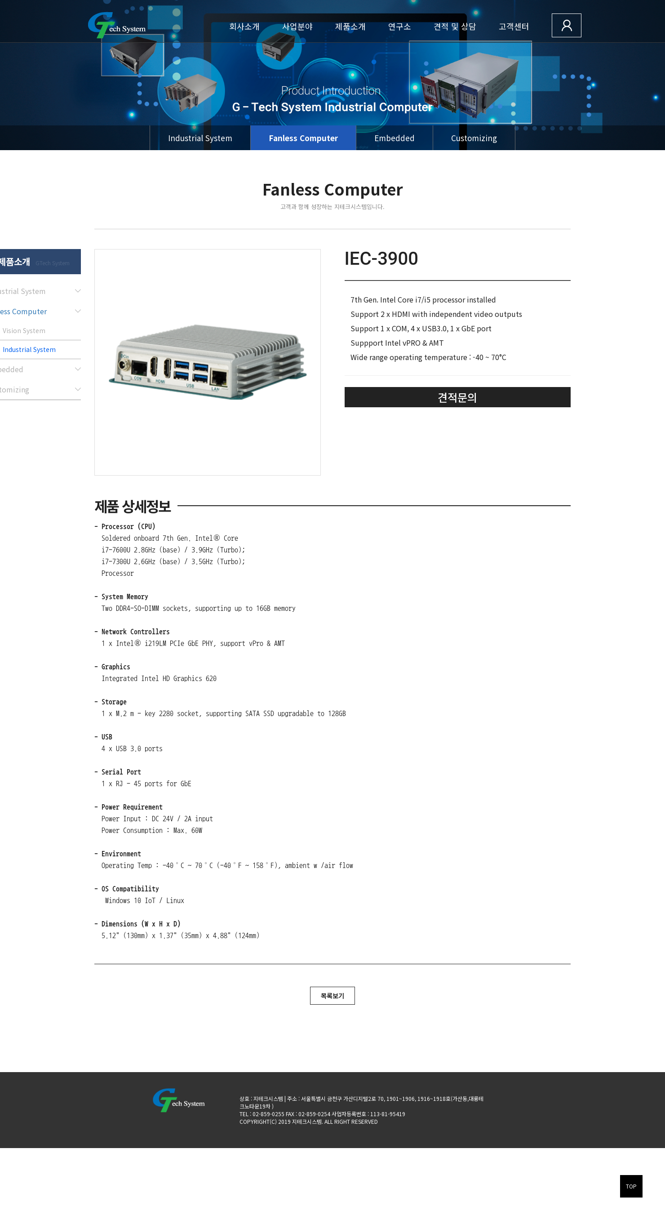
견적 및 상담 (455, 26)
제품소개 (350, 26)
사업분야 (297, 26)
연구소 (399, 26)
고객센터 (514, 26)
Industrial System (200, 137)
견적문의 (457, 397)
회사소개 (244, 26)
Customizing (474, 137)
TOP (631, 1186)
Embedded (394, 137)
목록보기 (332, 995)
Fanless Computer (303, 137)
